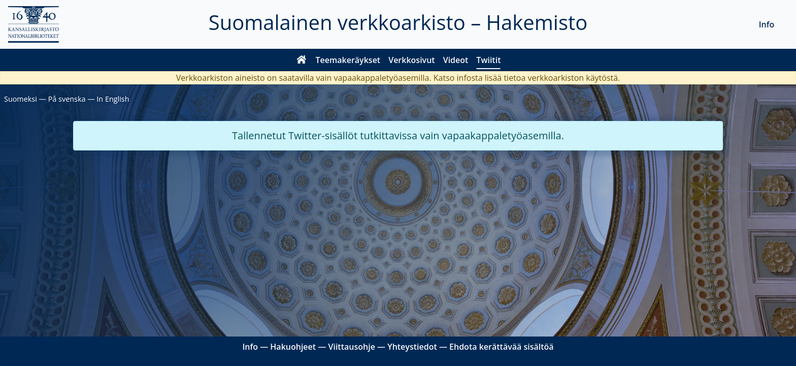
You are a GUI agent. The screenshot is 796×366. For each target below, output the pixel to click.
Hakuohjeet (293, 346)
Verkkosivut (411, 60)
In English (112, 99)
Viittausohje (351, 346)
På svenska (67, 99)
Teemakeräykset (348, 60)
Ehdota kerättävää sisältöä (501, 346)
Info (767, 24)
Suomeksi (20, 99)
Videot (456, 60)
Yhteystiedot (412, 346)
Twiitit (488, 60)
